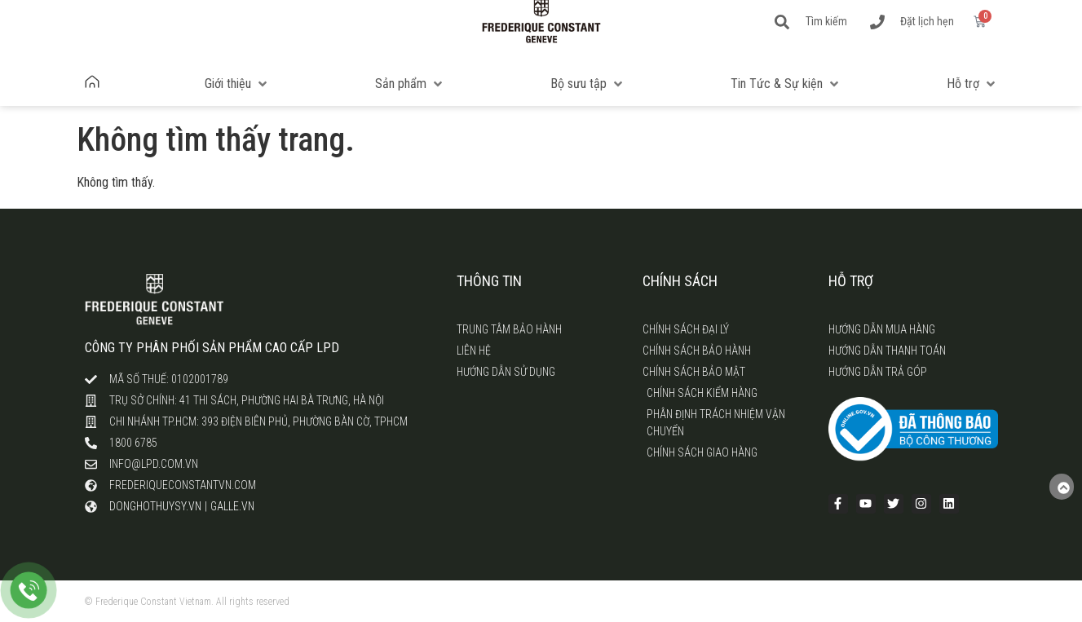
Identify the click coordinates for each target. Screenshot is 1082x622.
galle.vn (232, 506)
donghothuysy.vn (155, 506)
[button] (237, 84)
